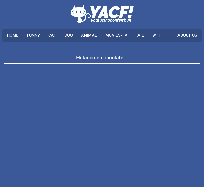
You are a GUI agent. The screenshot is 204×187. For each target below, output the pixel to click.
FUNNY (33, 35)
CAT (52, 35)
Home (12, 35)
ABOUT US (187, 35)
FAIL (139, 35)
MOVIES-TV (116, 35)
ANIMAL (89, 35)
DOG (68, 35)
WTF (156, 35)
